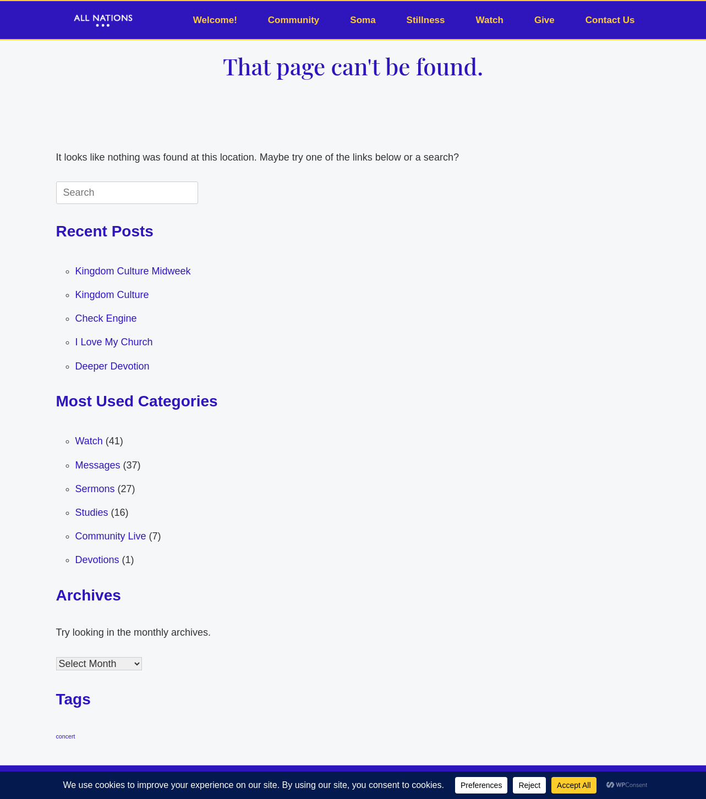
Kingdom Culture (112, 294)
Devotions (97, 559)
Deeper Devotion (112, 366)
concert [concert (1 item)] (65, 736)
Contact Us (610, 20)
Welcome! (215, 20)
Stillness (426, 20)
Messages (98, 465)
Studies (91, 512)
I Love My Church (114, 342)
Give (544, 20)
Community (294, 20)
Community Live (110, 536)
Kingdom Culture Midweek (133, 271)
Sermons (95, 488)
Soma (362, 20)
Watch (489, 20)
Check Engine (106, 318)
